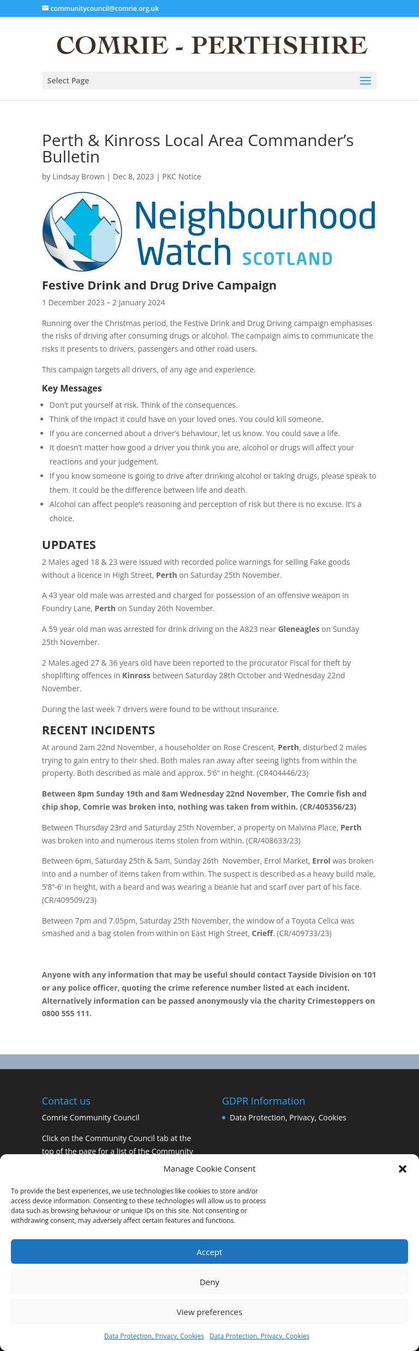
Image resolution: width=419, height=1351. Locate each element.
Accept (210, 1251)
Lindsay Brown (78, 176)
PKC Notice (181, 176)
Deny (209, 1281)
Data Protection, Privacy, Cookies (154, 1336)
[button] (402, 1168)
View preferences (209, 1311)
